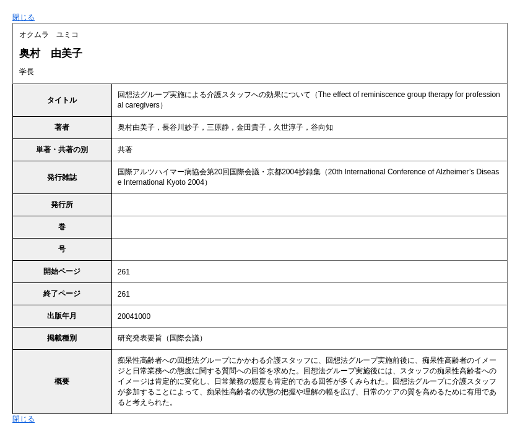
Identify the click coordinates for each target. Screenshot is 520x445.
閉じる (23, 17)
